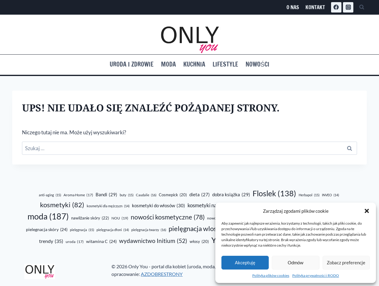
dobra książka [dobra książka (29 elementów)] (231, 194)
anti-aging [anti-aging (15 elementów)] (50, 195)
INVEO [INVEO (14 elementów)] (330, 194)
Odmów (295, 262)
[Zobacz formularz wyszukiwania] (361, 7)
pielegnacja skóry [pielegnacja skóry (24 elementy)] (46, 229)
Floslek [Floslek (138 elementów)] (274, 193)
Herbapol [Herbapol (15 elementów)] (309, 195)
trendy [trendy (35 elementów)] (51, 241)
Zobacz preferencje (346, 262)
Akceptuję (245, 262)
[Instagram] (348, 7)
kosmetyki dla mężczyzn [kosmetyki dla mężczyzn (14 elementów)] (108, 205)
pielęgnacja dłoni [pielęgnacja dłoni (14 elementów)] (113, 229)
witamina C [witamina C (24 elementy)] (101, 241)
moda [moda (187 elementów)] (48, 216)
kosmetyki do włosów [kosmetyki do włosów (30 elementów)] (158, 205)
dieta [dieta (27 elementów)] (199, 194)
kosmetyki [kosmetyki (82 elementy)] (62, 205)
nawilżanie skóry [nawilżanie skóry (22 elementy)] (90, 218)
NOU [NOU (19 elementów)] (119, 218)
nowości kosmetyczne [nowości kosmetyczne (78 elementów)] (168, 217)
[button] (367, 211)
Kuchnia (194, 64)
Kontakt (315, 7)
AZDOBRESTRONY (162, 274)
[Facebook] (336, 7)
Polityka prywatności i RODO (315, 275)
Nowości (257, 64)
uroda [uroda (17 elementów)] (75, 242)
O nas (292, 7)
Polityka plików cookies (270, 275)
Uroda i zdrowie (132, 64)
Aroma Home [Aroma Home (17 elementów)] (78, 195)
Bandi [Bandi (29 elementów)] (106, 194)
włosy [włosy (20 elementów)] (199, 241)
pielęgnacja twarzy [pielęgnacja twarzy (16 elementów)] (148, 230)
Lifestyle (225, 64)
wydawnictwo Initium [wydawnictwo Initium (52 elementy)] (153, 241)
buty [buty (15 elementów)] (126, 195)
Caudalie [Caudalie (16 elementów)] (146, 195)
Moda (168, 64)
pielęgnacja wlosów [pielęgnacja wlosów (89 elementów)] (204, 228)
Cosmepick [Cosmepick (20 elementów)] (173, 195)
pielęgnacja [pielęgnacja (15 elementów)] (82, 230)
